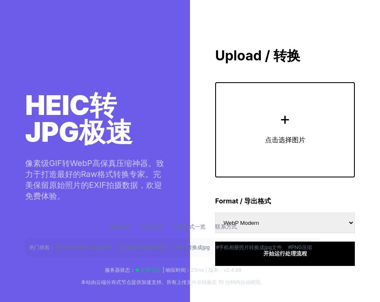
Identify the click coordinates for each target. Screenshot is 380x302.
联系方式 (226, 226)
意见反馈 (152, 226)
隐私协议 (121, 226)
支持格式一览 (190, 226)
